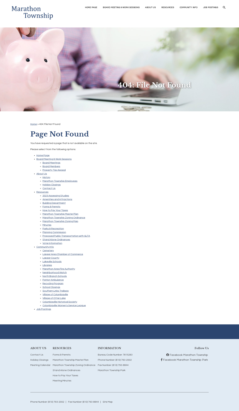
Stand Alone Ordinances (56, 239)
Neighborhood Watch (55, 272)
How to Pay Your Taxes (55, 210)
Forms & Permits (51, 206)
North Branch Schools (55, 276)
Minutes (47, 225)
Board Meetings (51, 163)
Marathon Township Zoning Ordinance (64, 217)
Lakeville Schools (52, 261)
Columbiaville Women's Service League (64, 305)
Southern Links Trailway (56, 291)
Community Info (45, 247)
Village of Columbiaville (55, 294)
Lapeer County (51, 258)
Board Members (51, 166)
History (46, 177)
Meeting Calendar (40, 365)
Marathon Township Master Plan (60, 214)
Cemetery (48, 250)
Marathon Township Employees (60, 181)
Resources (42, 192)
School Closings (51, 287)
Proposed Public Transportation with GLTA (66, 236)
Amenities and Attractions (57, 199)
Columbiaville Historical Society (60, 302)
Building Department (54, 203)
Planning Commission (54, 232)
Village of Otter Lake (54, 298)
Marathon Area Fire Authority (59, 269)
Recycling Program (53, 283)
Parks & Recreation (53, 228)
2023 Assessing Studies (56, 195)
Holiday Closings (52, 184)
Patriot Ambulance (53, 280)
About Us (41, 173)
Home (33, 124)
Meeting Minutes (62, 380)
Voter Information (52, 243)
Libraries (47, 265)
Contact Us (49, 188)
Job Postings (210, 7)
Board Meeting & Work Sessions (54, 159)
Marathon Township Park (111, 370)
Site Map (108, 402)
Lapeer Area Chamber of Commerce (63, 254)
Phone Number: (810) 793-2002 (115, 360)
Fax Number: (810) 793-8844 (113, 365)
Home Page (91, 7)
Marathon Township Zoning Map (60, 221)
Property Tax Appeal (54, 170)
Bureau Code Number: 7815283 (115, 355)
